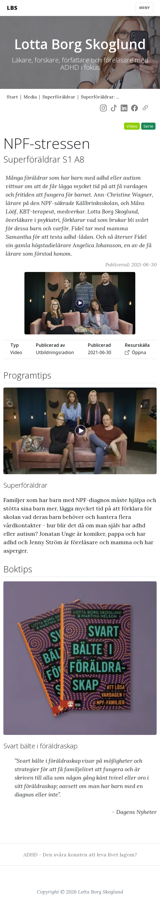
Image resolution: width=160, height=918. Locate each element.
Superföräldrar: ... (100, 97)
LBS (12, 8)
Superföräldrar (58, 97)
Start (12, 97)
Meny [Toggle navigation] (144, 7)
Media (30, 97)
